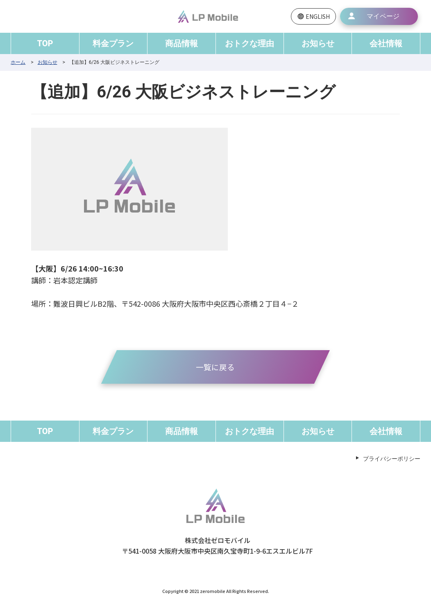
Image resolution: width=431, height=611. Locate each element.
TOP (45, 43)
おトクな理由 (249, 43)
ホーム (18, 62)
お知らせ (318, 43)
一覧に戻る (215, 367)
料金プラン (113, 43)
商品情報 (181, 43)
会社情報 (386, 43)
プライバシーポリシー (391, 459)
